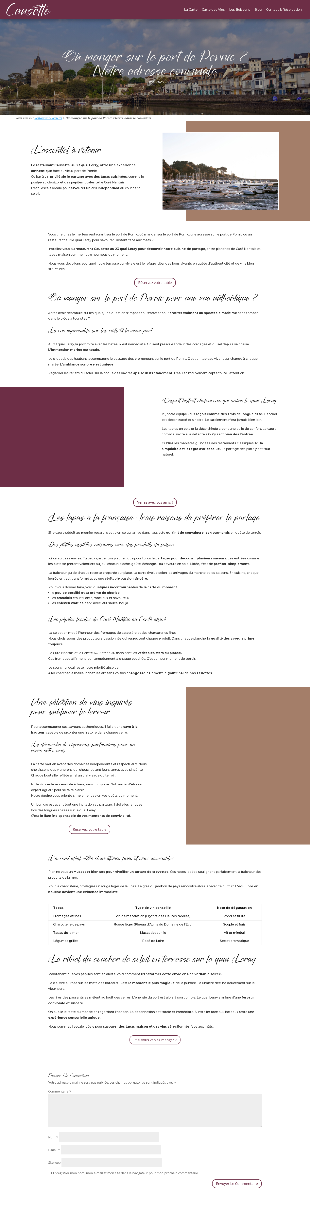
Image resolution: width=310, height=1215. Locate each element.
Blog (258, 9)
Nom (53, 1137)
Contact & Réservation (284, 9)
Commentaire (59, 1091)
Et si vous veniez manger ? (155, 1039)
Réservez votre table (155, 282)
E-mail (54, 1150)
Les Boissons (239, 9)
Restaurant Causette (48, 118)
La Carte (191, 9)
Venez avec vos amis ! (155, 502)
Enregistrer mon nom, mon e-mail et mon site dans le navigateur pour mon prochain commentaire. (126, 1173)
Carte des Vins (213, 9)
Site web (54, 1162)
